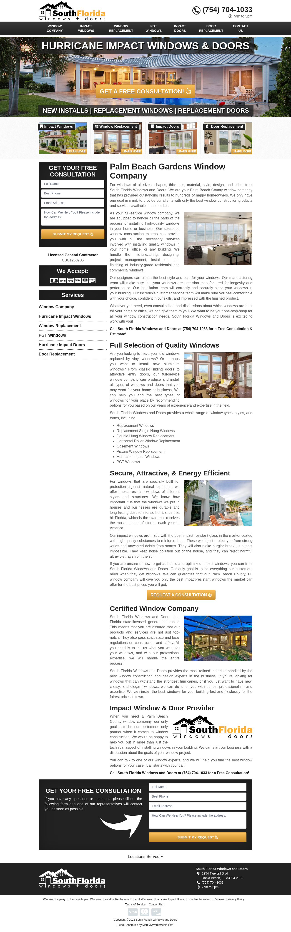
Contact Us (240, 28)
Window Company (55, 28)
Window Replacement (121, 28)
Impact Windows (86, 28)
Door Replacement (211, 28)
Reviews (219, 899)
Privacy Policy (236, 899)
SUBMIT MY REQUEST (73, 234)
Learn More (76, 151)
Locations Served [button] (145, 856)
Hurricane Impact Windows (65, 316)
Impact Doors (180, 28)
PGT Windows (154, 28)
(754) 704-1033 (222, 9)
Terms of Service (135, 904)
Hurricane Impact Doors (62, 345)
